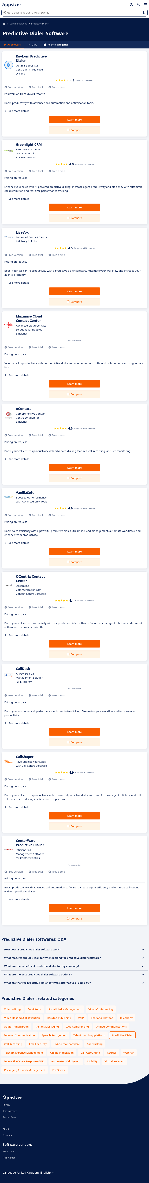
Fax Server (58, 1070)
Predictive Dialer (122, 1035)
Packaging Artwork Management (24, 1070)
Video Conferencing (100, 1009)
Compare (76, 130)
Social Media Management (64, 1009)
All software (12, 44)
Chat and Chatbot (102, 1018)
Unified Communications (111, 1026)
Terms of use (9, 1117)
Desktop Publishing (59, 1018)
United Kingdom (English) (36, 1172)
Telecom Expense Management (23, 1052)
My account (9, 1151)
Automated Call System (65, 1061)
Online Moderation (62, 1052)
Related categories (56, 44)
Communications (18, 23)
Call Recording (13, 1044)
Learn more (74, 119)
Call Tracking (95, 1044)
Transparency (10, 1110)
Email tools (35, 1009)
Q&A (32, 44)
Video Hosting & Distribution (22, 1018)
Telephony (126, 1018)
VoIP (81, 1018)
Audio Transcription (16, 1026)
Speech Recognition (54, 1035)
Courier (111, 1052)
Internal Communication (19, 1035)
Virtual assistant (114, 1061)
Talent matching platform (89, 1035)
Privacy (6, 1104)
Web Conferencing (77, 1026)
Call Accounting (90, 1052)
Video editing (12, 1009)
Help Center (9, 1157)
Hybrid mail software (67, 1044)
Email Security (38, 1044)
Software (7, 1135)
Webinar (128, 1052)
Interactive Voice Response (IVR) (24, 1061)
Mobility (92, 1061)
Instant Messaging (47, 1026)
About (6, 1129)
